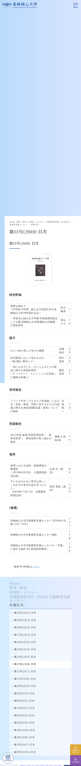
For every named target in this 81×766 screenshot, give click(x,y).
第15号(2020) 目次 (25, 649)
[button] (75, 5)
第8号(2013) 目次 (24, 700)
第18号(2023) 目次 (25, 627)
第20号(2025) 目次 (25, 612)
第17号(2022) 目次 (25, 635)
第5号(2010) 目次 (24, 722)
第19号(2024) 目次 (25, 620)
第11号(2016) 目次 (25, 678)
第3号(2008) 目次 (24, 737)
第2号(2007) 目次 (24, 744)
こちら (36, 566)
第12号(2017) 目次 (25, 671)
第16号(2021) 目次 (25, 642)
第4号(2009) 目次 (24, 730)
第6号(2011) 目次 (24, 715)
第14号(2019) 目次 (25, 657)
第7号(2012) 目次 (24, 708)
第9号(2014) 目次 (24, 693)
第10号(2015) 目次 (25, 686)
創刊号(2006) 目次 (25, 752)
